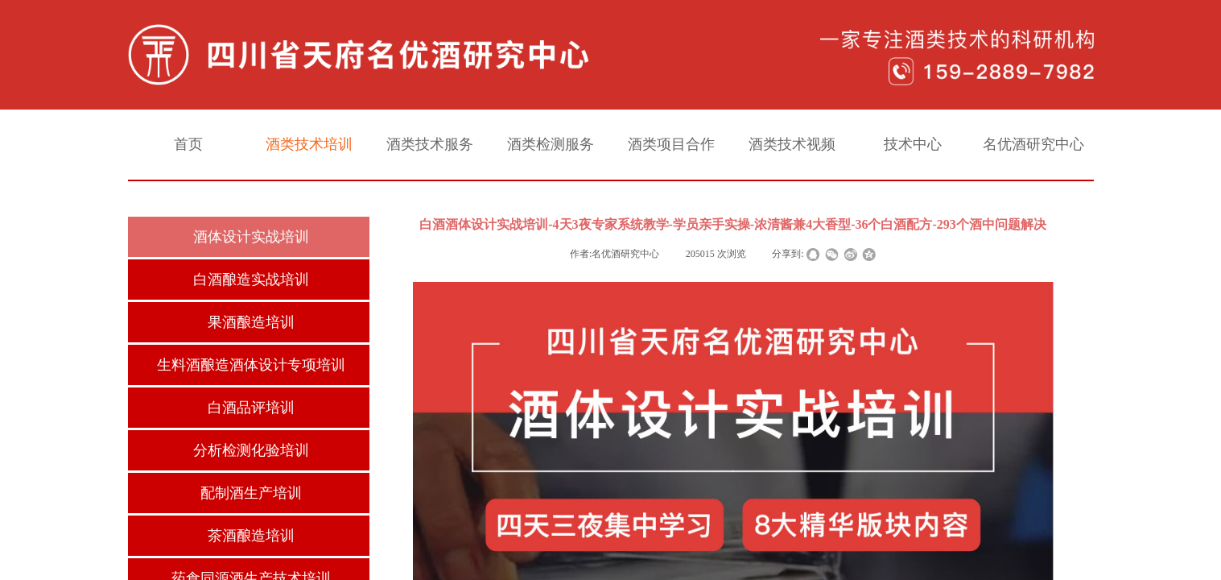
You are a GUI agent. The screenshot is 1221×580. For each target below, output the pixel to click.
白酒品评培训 (251, 408)
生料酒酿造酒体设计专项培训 (251, 365)
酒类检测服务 (550, 144)
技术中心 (913, 144)
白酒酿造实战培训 (251, 279)
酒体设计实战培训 (251, 237)
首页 (188, 144)
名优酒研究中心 (1033, 144)
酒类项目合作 (671, 144)
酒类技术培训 (309, 144)
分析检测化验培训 (251, 450)
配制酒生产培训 (251, 493)
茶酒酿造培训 (251, 536)
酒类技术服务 (429, 144)
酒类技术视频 (792, 144)
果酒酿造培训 (251, 322)
